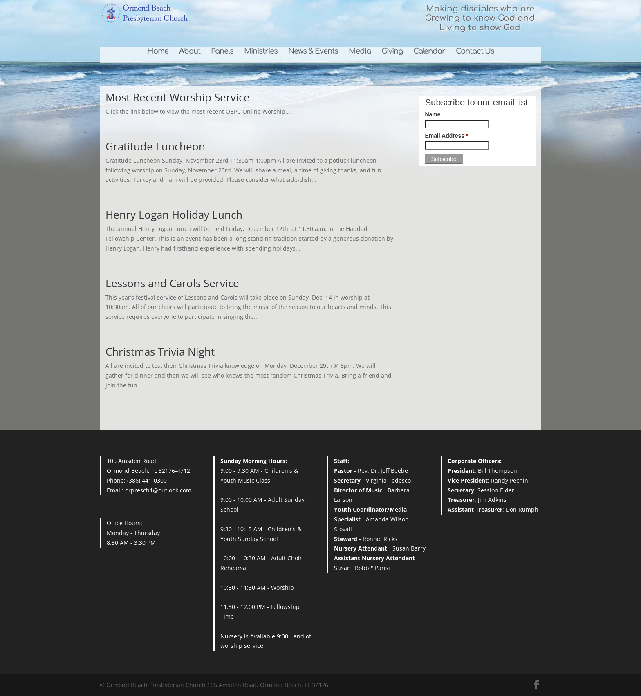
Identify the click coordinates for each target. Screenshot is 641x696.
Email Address (446, 135)
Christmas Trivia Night (160, 351)
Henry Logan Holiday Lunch (173, 214)
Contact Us (475, 51)
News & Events (313, 51)
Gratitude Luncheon (155, 146)
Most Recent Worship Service (177, 97)
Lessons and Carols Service (172, 283)
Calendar (429, 51)
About (189, 51)
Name (432, 114)
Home (157, 51)
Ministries (261, 51)
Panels (222, 51)
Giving (392, 51)
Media (360, 51)
